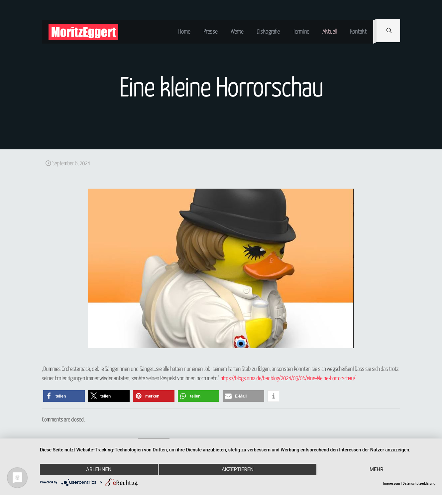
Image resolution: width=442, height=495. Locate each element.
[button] (64, 396)
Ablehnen (98, 469)
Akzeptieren (238, 469)
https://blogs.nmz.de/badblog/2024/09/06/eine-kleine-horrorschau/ (287, 379)
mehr (377, 469)
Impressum (391, 483)
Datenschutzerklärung (418, 483)
